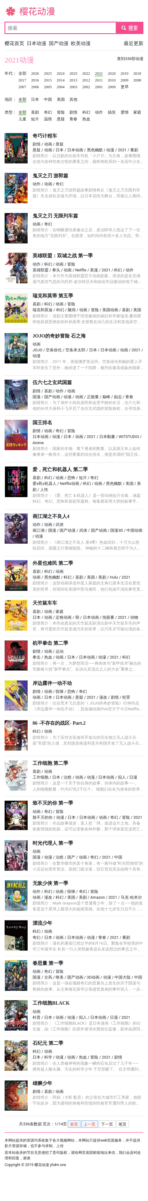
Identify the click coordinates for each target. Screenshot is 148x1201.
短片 (35, 119)
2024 (61, 73)
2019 (125, 73)
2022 (86, 73)
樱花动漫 (14, 11)
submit (129, 28)
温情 (48, 119)
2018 (137, 73)
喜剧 (35, 112)
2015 (48, 80)
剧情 (73, 112)
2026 (35, 73)
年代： (11, 73)
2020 (112, 73)
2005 (48, 87)
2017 (22, 80)
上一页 (89, 1124)
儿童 (22, 119)
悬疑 (61, 119)
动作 (99, 112)
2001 (99, 87)
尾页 (123, 1124)
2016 (35, 80)
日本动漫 (36, 43)
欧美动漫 (81, 43)
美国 (61, 99)
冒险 (61, 112)
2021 (99, 73)
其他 (73, 99)
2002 (86, 87)
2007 (22, 87)
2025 (48, 73)
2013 (73, 80)
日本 (35, 99)
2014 (61, 80)
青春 (73, 119)
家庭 (137, 112)
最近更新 (133, 43)
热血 (86, 119)
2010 (112, 80)
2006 (35, 87)
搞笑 (112, 112)
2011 (99, 80)
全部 (22, 73)
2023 (73, 73)
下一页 (107, 1124)
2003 (73, 87)
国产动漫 (58, 43)
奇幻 (48, 112)
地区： (11, 99)
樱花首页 (14, 43)
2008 (137, 80)
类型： (11, 112)
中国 (48, 99)
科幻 (86, 112)
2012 (86, 80)
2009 (125, 80)
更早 (125, 87)
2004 (61, 87)
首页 (74, 1124)
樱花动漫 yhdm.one (50, 1165)
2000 (112, 87)
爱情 (125, 112)
